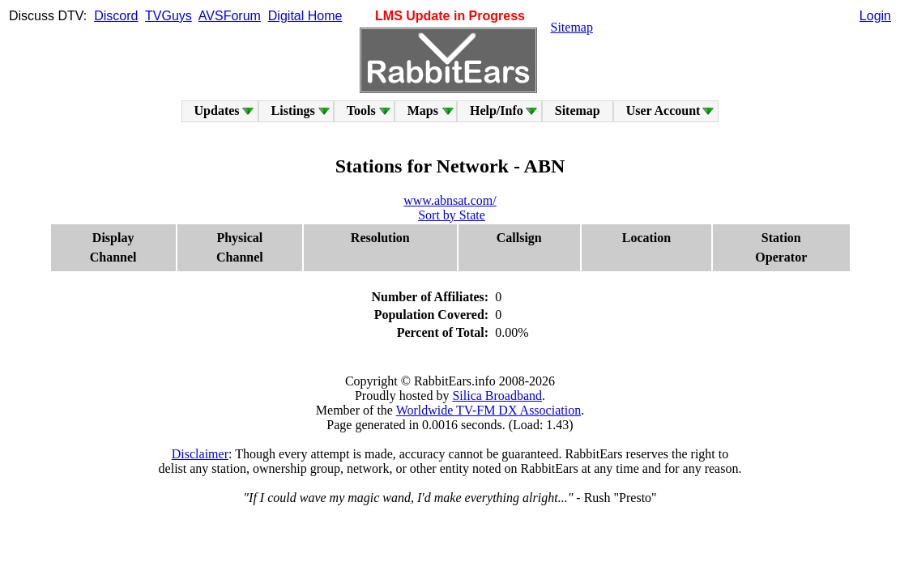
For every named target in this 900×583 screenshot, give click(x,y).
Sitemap (572, 27)
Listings (293, 110)
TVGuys (168, 16)
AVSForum (229, 16)
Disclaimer (200, 454)
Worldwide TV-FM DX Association (489, 410)
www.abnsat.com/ (450, 200)
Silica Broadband (497, 395)
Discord (116, 16)
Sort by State (451, 215)
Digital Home (305, 16)
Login (875, 16)
